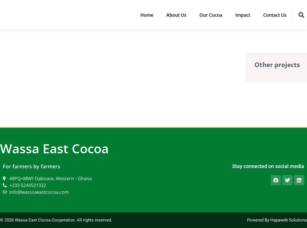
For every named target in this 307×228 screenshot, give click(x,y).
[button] (301, 15)
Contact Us (275, 15)
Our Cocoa (210, 15)
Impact (242, 15)
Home (146, 15)
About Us (176, 15)
